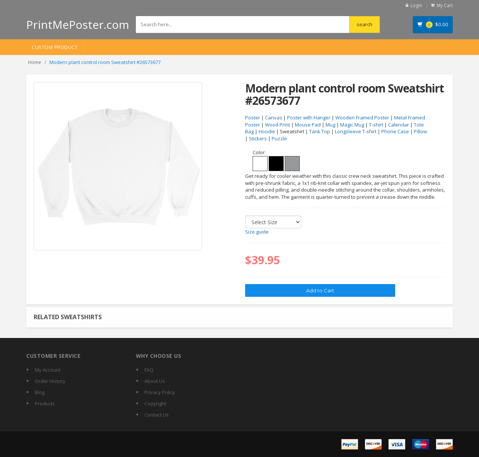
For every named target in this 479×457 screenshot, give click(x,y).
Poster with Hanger (308, 117)
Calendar (398, 124)
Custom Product (54, 47)
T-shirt (376, 124)
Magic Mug (352, 124)
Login (416, 5)
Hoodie (267, 131)
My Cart (445, 5)
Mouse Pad (308, 124)
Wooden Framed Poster (362, 117)
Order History (50, 381)
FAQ (148, 369)
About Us (154, 381)
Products (45, 403)
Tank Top (319, 131)
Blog (40, 392)
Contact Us (156, 414)
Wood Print (277, 124)
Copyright (155, 403)
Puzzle (279, 138)
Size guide (257, 231)
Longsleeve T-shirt (355, 131)
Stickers (258, 138)
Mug (330, 124)
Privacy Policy (159, 392)
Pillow (420, 131)
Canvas (273, 117)
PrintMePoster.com (77, 24)
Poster (252, 117)
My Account (48, 369)
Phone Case (395, 131)
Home (34, 62)
